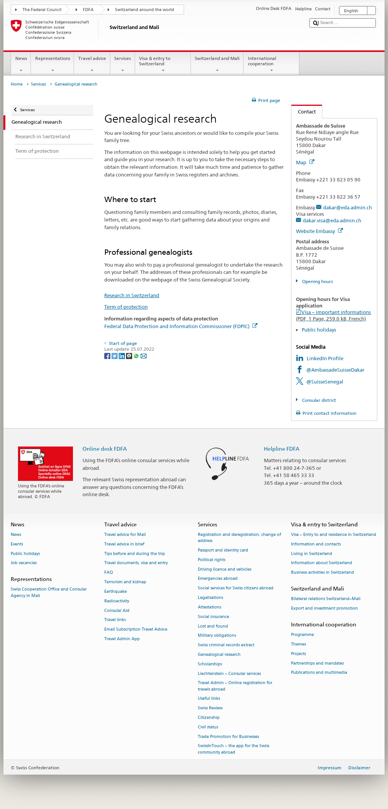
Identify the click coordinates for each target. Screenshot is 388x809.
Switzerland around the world (144, 9)
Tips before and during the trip (134, 553)
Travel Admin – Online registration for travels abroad (235, 686)
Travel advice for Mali (125, 534)
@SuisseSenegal (324, 382)
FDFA (88, 9)
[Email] (144, 355)
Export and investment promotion (324, 608)
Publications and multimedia (319, 672)
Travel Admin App (122, 638)
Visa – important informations (333, 315)
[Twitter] (115, 355)
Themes (298, 644)
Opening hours (317, 281)
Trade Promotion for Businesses (228, 736)
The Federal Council (42, 9)
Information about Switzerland (321, 563)
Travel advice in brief (124, 544)
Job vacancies (24, 563)
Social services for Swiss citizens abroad (235, 588)
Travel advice (92, 64)
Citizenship (209, 717)
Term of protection (126, 307)
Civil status (208, 727)
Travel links (115, 620)
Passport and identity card (223, 550)
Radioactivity (116, 601)
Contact (303, 111)
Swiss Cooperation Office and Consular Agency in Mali (49, 592)
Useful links (209, 698)
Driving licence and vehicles (224, 569)
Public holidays (319, 330)
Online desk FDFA (104, 448)
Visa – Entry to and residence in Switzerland (333, 534)
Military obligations (217, 635)
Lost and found (213, 626)
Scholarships (210, 664)
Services (123, 64)
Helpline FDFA (281, 448)
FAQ (108, 572)
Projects (298, 653)
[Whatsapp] (137, 355)
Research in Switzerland (131, 295)
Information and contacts (316, 544)
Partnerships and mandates (317, 663)
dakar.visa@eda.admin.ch (332, 220)
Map (305, 162)
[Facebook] (108, 355)
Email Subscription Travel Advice (135, 629)
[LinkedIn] (122, 355)
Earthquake (115, 591)
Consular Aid (116, 610)
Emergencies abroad (218, 578)
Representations (52, 64)
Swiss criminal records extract (226, 645)
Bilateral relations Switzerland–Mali (326, 599)
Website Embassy (319, 231)
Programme (302, 635)
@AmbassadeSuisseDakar (335, 370)
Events (17, 544)
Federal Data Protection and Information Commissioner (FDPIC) (180, 326)
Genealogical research (219, 654)
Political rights (211, 559)
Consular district (318, 400)
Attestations (209, 607)
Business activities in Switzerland (322, 572)
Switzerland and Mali (217, 64)
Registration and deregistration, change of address (239, 537)
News (21, 64)
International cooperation (271, 64)
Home (17, 84)
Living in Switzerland (311, 553)
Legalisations (210, 597)
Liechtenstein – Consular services (229, 673)
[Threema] (129, 355)
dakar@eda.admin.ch (347, 207)
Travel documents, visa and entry (136, 563)
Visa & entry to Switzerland (163, 64)
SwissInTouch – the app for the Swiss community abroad (233, 749)
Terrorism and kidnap (125, 581)
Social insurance (213, 616)
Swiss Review (210, 708)
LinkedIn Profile (325, 358)
